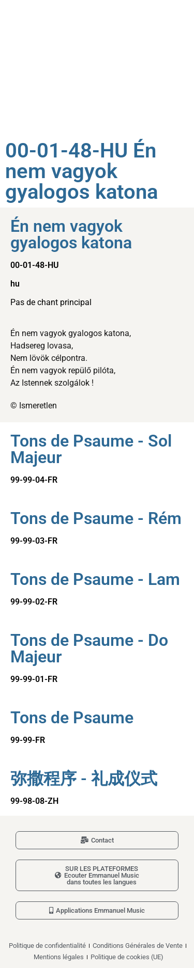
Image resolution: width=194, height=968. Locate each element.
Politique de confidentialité (47, 945)
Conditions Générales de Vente (138, 945)
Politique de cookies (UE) (127, 957)
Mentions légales (59, 957)
